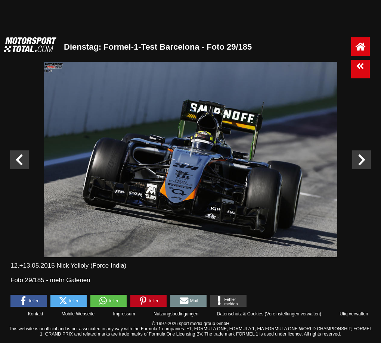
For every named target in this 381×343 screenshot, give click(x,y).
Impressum (124, 314)
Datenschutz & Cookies (240, 314)
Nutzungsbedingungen (176, 314)
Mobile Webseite (78, 314)
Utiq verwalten (354, 314)
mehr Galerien (70, 280)
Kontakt (35, 314)
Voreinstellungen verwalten (293, 314)
